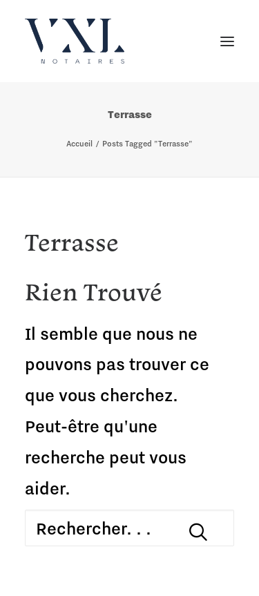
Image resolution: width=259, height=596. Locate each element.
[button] (198, 532)
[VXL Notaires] (74, 41)
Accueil (79, 143)
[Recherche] (129, 528)
